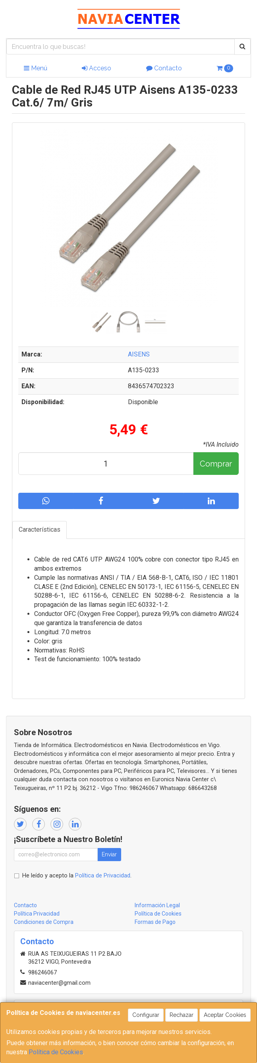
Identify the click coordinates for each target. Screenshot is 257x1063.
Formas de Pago (155, 922)
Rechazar (181, 1015)
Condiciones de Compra (43, 922)
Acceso (96, 68)
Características (39, 529)
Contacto (164, 68)
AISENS (139, 354)
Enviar (109, 854)
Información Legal (157, 905)
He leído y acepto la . (76, 875)
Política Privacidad (37, 913)
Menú (35, 68)
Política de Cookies (56, 1052)
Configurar (145, 1015)
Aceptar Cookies (225, 1015)
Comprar (216, 464)
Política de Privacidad (102, 875)
